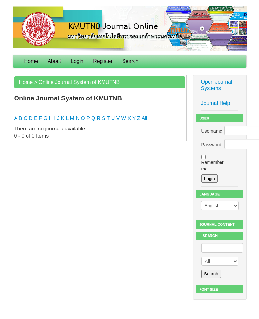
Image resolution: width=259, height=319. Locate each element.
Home (31, 61)
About (54, 61)
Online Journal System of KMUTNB (79, 82)
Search (130, 61)
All (144, 118)
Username (211, 131)
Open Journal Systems (216, 85)
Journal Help (215, 103)
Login (77, 61)
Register (103, 61)
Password (211, 144)
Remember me (212, 165)
